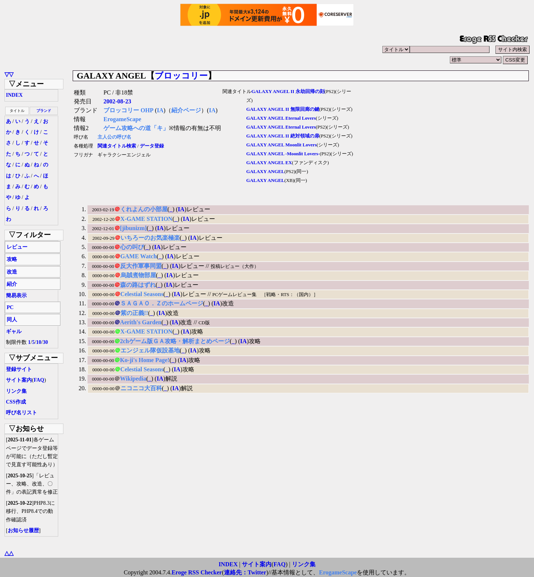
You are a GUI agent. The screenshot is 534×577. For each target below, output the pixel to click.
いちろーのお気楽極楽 (150, 238)
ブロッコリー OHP (128, 110)
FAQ (39, 380)
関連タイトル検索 (117, 146)
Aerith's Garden (141, 322)
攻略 (12, 259)
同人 (12, 319)
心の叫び (132, 247)
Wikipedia (133, 378)
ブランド (43, 111)
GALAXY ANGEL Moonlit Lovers (281, 144)
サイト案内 (19, 380)
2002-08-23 (117, 101)
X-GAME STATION (146, 219)
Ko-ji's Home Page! (144, 360)
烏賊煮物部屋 (138, 275)
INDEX (14, 95)
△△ (8, 553)
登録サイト (19, 369)
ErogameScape (122, 119)
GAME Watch (139, 256)
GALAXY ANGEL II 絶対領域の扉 (282, 136)
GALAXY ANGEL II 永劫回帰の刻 (287, 91)
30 (45, 342)
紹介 (12, 284)
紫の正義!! (134, 313)
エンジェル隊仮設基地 (150, 350)
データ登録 (152, 146)
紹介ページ (186, 110)
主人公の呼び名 (114, 137)
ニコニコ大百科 (141, 388)
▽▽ (8, 74)
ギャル (14, 331)
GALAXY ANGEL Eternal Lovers (281, 118)
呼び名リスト (21, 412)
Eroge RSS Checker (197, 572)
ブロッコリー (181, 75)
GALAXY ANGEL (265, 171)
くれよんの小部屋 (144, 209)
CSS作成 (16, 402)
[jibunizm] (133, 228)
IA (160, 110)
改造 (12, 272)
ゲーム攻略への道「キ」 (136, 128)
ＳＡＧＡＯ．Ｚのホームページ (161, 303)
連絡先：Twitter (245, 572)
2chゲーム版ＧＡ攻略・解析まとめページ (175, 341)
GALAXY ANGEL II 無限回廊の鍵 (282, 109)
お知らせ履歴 (23, 530)
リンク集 (16, 391)
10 (38, 342)
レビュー (17, 247)
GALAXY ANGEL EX (269, 162)
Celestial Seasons (142, 294)
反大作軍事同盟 (141, 266)
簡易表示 (16, 295)
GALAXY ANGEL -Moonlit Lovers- (283, 153)
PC (10, 307)
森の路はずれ (138, 285)
